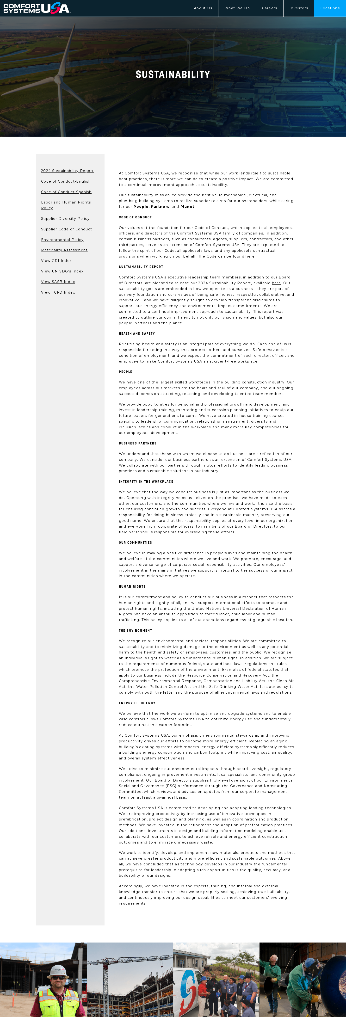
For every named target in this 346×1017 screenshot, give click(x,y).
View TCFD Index (58, 292)
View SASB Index (58, 282)
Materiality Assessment (64, 250)
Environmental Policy (62, 240)
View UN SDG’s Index (62, 271)
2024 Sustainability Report (67, 171)
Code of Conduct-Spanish (66, 192)
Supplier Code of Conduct (66, 229)
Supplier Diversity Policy (65, 218)
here (250, 256)
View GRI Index (56, 261)
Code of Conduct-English (66, 181)
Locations (330, 8)
